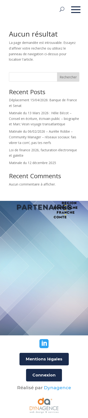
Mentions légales (44, 359)
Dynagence (57, 387)
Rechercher (68, 77)
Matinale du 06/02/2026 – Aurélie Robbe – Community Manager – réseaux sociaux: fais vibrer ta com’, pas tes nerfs (42, 137)
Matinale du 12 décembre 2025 (32, 162)
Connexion (44, 375)
